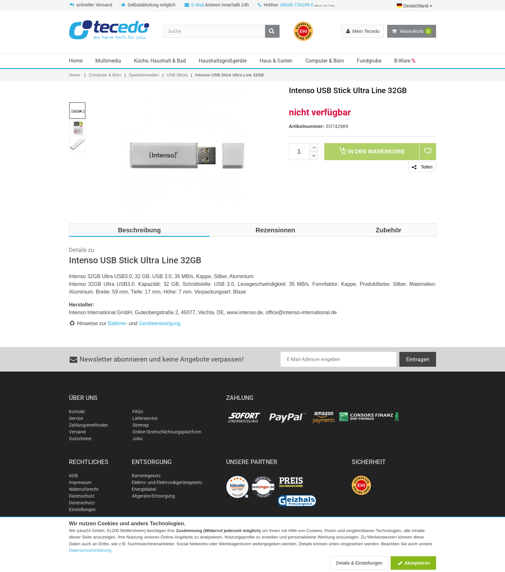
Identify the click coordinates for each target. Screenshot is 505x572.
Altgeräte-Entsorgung (153, 496)
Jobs (137, 438)
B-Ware (404, 61)
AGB (73, 475)
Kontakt (77, 411)
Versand (77, 431)
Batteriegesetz (146, 475)
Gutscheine (80, 438)
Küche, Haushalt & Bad (160, 61)
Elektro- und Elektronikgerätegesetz (167, 482)
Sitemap (140, 425)
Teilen (422, 167)
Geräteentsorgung (159, 323)
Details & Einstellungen (359, 563)
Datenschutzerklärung (90, 550)
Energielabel (144, 489)
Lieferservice (144, 418)
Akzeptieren (413, 563)
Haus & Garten (276, 61)
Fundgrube (369, 61)
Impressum (80, 482)
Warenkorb (411, 31)
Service (76, 418)
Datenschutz (81, 496)
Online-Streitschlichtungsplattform (166, 431)
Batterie (117, 323)
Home (75, 61)
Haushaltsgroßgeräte (223, 61)
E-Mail (197, 4)
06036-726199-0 (296, 4)
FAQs (137, 411)
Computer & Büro (324, 61)
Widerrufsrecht (84, 489)
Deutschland (414, 5)
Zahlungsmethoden (88, 425)
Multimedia (108, 61)
